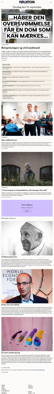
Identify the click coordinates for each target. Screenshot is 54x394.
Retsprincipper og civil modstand (20, 47)
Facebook (30, 388)
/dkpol (2, 386)
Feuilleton (3, 389)
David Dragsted (4, 148)
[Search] (2, 2)
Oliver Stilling (4, 60)
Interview (4, 187)
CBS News (5, 83)
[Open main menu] (51, 2)
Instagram (30, 386)
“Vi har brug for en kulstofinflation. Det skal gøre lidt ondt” (24, 190)
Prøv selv (27, 211)
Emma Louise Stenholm (6, 197)
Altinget (4, 93)
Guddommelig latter (9, 257)
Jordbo (3, 388)
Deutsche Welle (6, 74)
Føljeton (3, 385)
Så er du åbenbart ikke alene (39, 370)
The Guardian (6, 68)
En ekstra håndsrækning (10, 353)
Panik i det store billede (10, 305)
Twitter (30, 385)
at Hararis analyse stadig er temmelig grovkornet (12, 314)
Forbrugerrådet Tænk (8, 98)
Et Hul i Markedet (5, 391)
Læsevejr (3, 392)
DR (3, 87)
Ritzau (4, 78)
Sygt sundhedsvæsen (9, 140)
